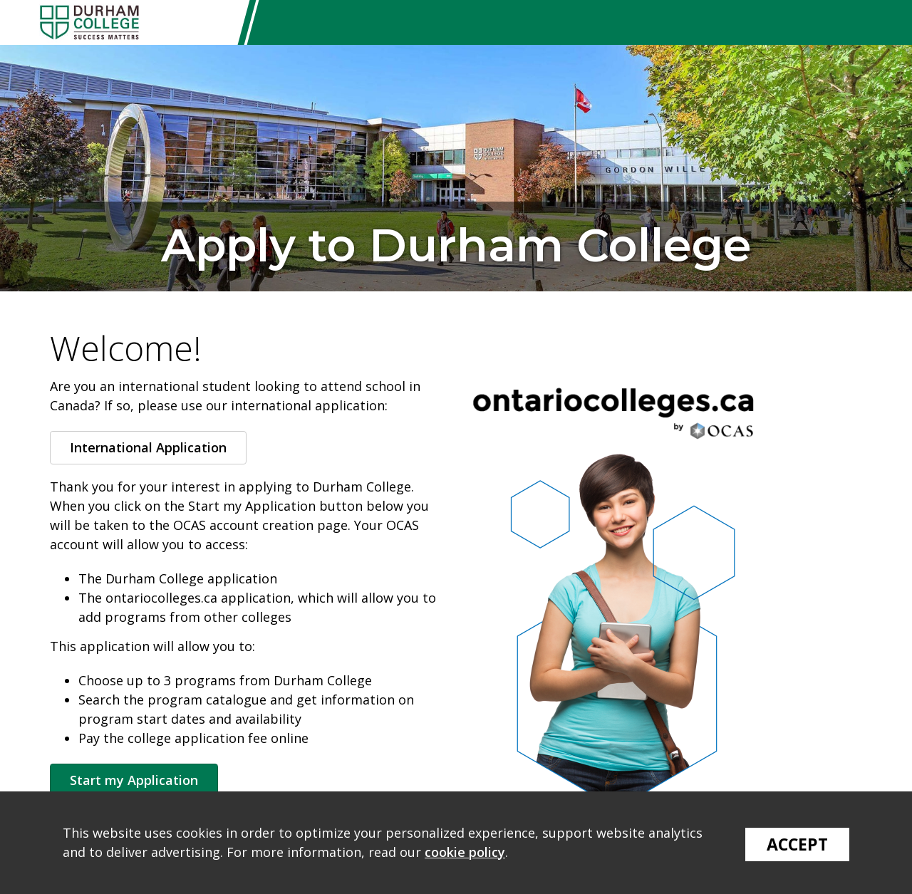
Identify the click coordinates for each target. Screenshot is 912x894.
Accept (797, 844)
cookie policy (465, 852)
